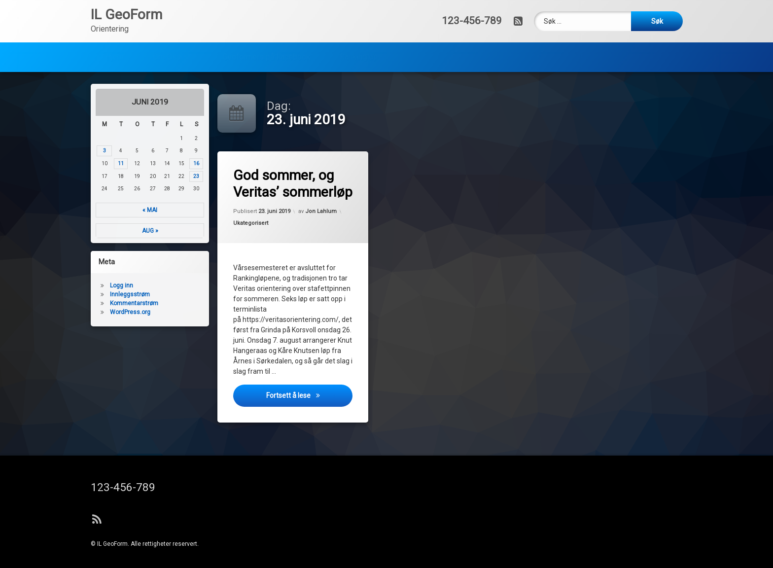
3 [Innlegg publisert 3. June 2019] (64, 150)
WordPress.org (90, 312)
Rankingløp (359, 32)
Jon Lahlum (321, 208)
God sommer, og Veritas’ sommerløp (296, 184)
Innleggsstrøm (89, 294)
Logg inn (81, 285)
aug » (109, 230)
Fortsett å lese (311, 402)
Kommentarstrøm (94, 303)
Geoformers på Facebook (266, 32)
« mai (109, 210)
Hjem (114, 32)
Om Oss (167, 32)
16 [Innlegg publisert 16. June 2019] (156, 163)
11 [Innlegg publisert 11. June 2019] (80, 163)
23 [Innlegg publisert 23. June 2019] (156, 176)
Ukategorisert (253, 225)
